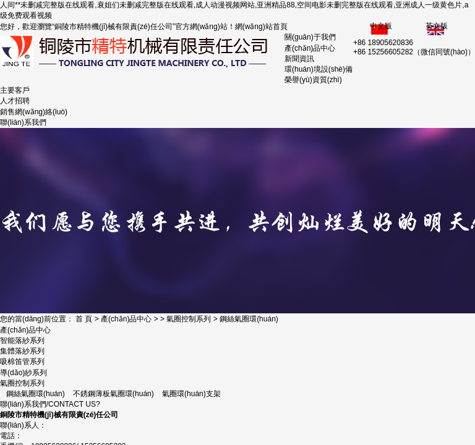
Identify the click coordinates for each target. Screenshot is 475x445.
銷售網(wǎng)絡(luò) (33, 112)
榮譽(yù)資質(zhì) (313, 79)
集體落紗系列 (22, 351)
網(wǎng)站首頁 (261, 26)
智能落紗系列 (22, 340)
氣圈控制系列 (188, 319)
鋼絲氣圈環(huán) (249, 319)
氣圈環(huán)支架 (191, 393)
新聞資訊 (299, 58)
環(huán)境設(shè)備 (319, 69)
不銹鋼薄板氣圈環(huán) (113, 393)
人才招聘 (15, 100)
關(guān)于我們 (310, 37)
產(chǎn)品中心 (310, 48)
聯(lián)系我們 (23, 122)
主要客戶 (15, 90)
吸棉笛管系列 (22, 361)
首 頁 (83, 319)
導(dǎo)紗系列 (23, 372)
